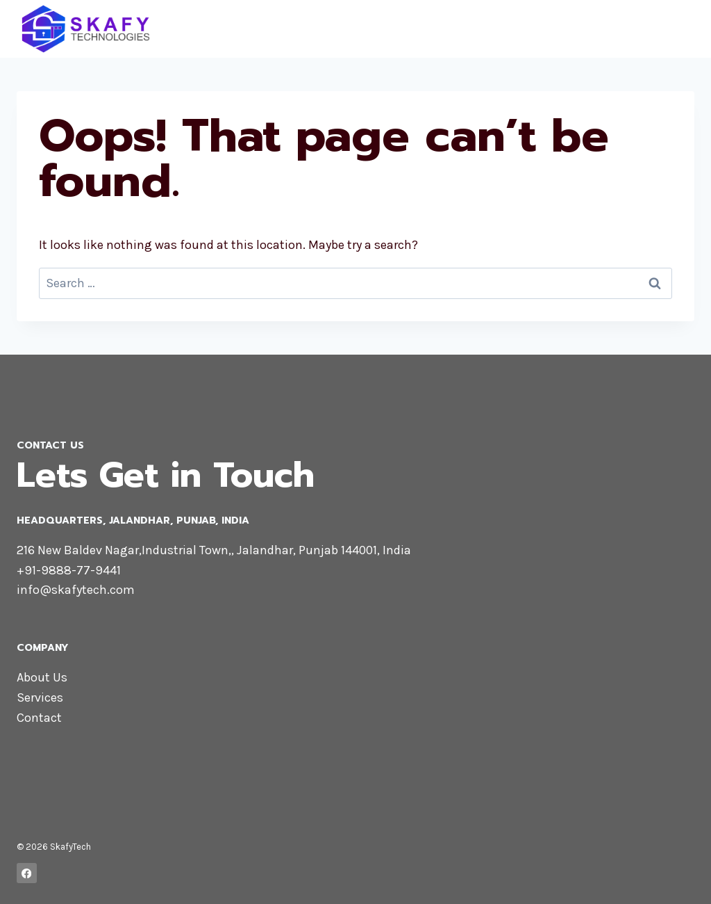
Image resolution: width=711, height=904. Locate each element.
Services (40, 697)
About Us (42, 677)
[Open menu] (681, 29)
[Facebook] (27, 873)
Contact (39, 717)
